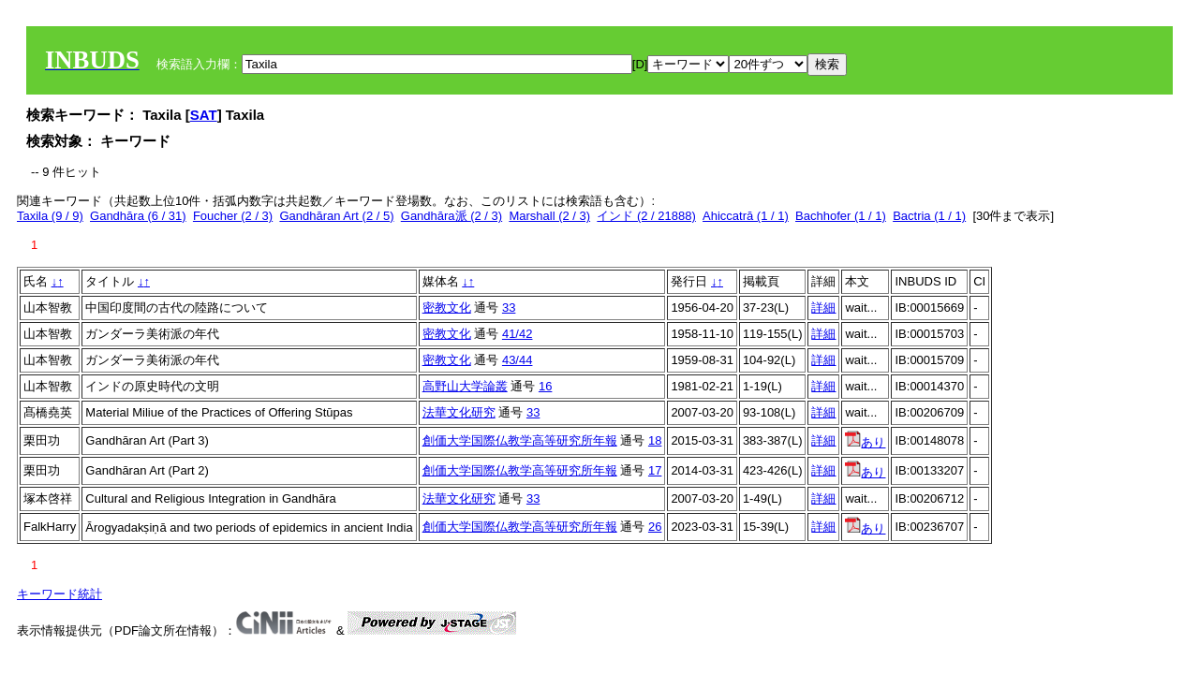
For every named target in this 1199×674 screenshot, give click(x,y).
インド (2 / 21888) (646, 216)
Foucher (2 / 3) (233, 216)
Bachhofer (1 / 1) (840, 216)
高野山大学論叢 (465, 386)
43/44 (517, 360)
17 (654, 470)
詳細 (823, 307)
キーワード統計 (59, 594)
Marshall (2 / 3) (549, 216)
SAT (203, 115)
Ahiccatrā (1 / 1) (746, 216)
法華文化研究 (459, 412)
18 (654, 440)
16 (545, 386)
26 (654, 527)
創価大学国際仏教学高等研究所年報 (519, 440)
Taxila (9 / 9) (50, 216)
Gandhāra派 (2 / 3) (451, 216)
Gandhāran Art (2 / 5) (336, 216)
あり (865, 442)
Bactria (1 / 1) (929, 216)
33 (508, 307)
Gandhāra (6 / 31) (138, 216)
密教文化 (446, 307)
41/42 (517, 334)
